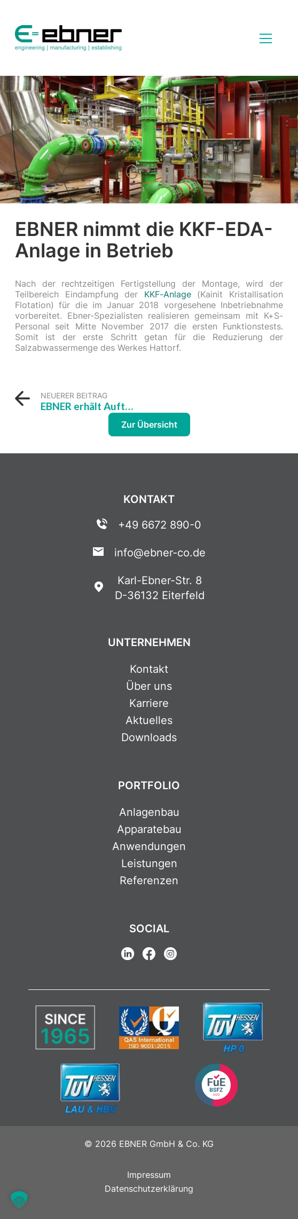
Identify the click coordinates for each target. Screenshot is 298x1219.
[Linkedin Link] (127, 955)
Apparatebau (149, 829)
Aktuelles (149, 720)
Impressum (149, 1174)
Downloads (149, 737)
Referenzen (149, 880)
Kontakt (149, 669)
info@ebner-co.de (160, 552)
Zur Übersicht (149, 424)
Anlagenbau (149, 812)
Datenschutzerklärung (149, 1188)
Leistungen (149, 863)
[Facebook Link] (149, 955)
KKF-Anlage (167, 294)
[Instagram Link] (170, 955)
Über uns (149, 686)
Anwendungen (149, 846)
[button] (19, 1200)
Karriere (149, 703)
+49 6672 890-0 (159, 524)
